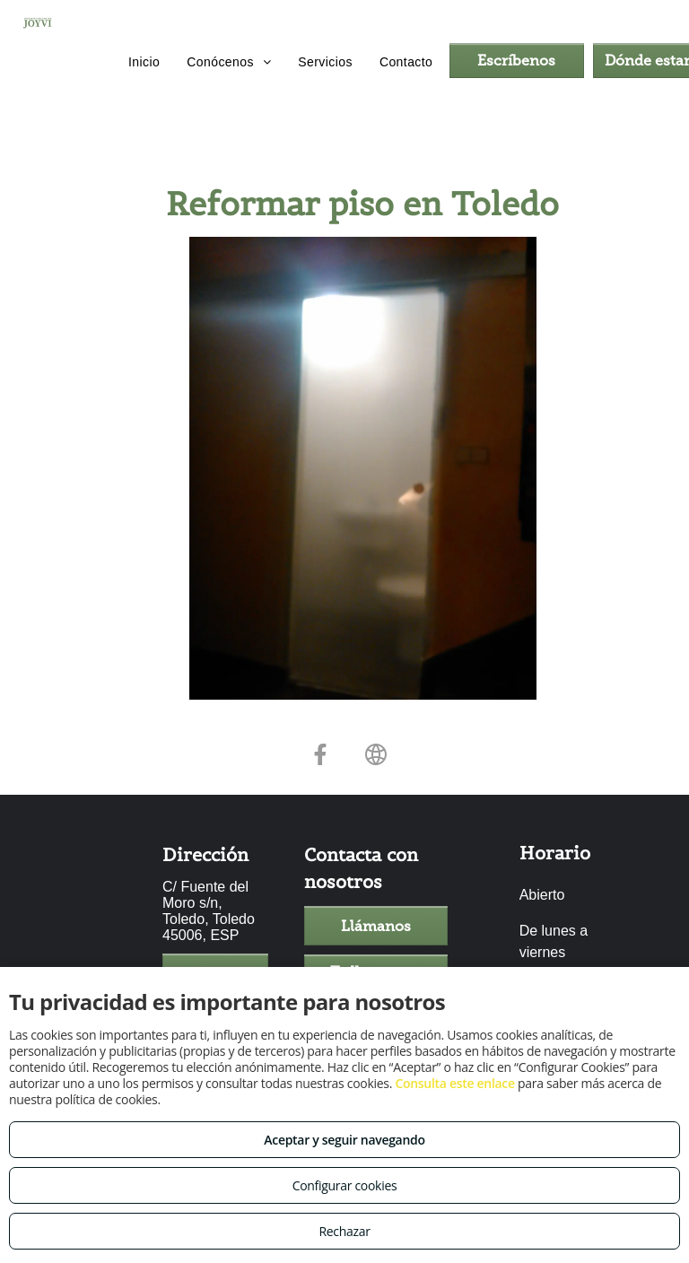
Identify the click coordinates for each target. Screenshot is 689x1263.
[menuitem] (144, 63)
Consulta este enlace (454, 1083)
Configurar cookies (344, 1185)
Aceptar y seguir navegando (344, 1139)
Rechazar (344, 1231)
